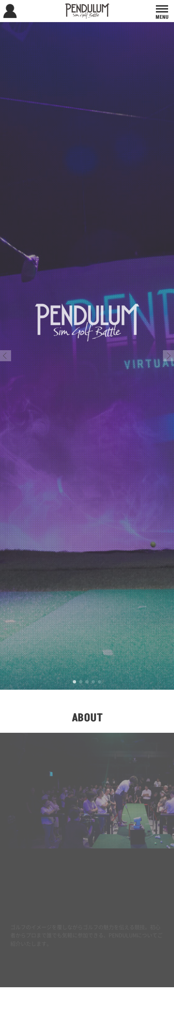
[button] (5, 355)
